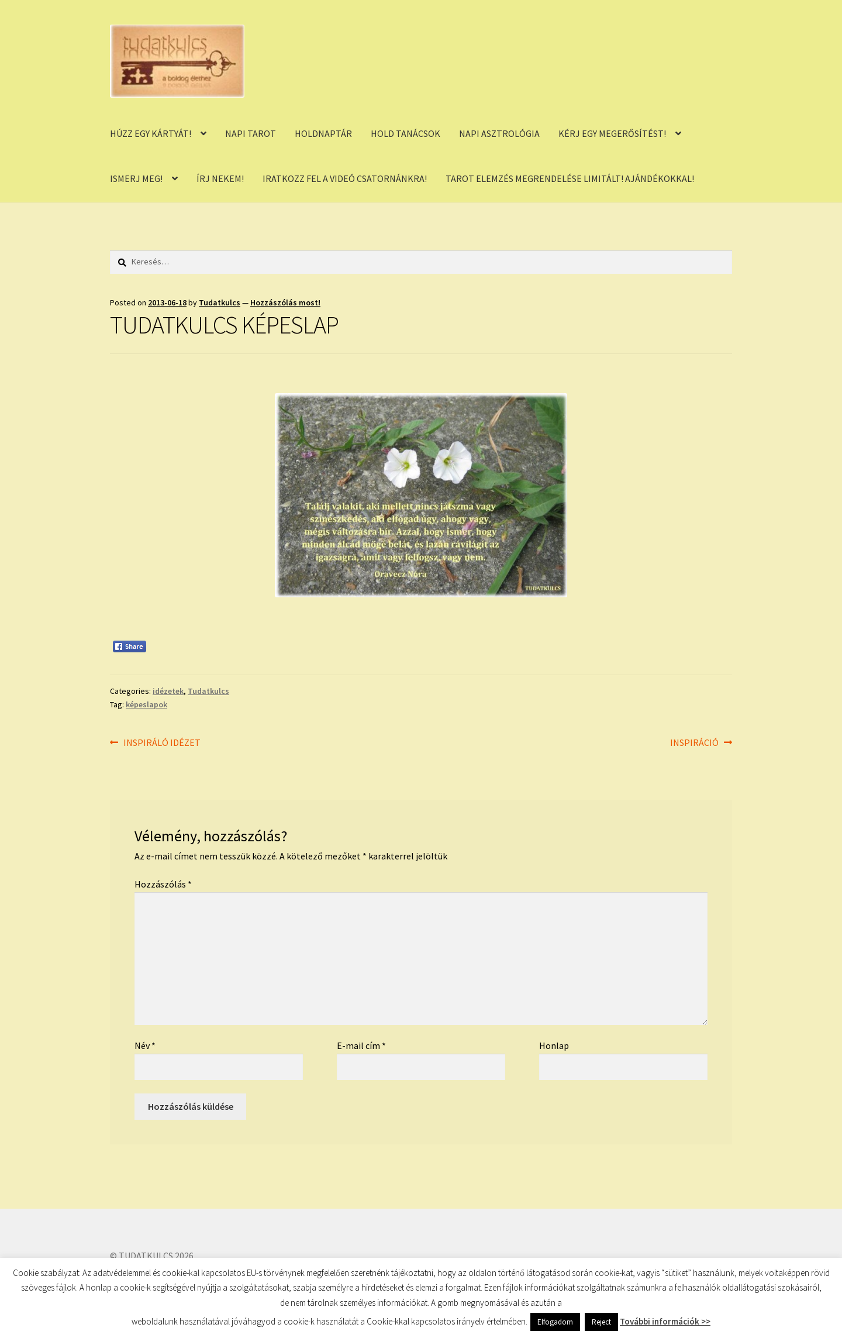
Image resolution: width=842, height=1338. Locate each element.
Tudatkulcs (219, 302)
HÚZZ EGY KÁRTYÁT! (150, 133)
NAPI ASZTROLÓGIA (499, 133)
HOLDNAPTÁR (323, 133)
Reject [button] (601, 1322)
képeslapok (146, 704)
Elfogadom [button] (555, 1322)
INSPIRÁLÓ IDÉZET (162, 743)
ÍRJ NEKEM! (220, 178)
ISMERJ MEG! (136, 178)
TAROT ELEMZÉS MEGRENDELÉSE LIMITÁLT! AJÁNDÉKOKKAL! (570, 178)
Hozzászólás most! (285, 302)
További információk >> (665, 1321)
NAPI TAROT (250, 133)
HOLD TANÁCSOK (405, 133)
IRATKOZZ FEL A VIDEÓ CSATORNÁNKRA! (345, 178)
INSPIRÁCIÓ (694, 743)
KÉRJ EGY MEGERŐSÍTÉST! (612, 133)
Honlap (554, 1045)
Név (145, 1045)
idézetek (168, 691)
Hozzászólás (163, 884)
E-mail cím (361, 1045)
